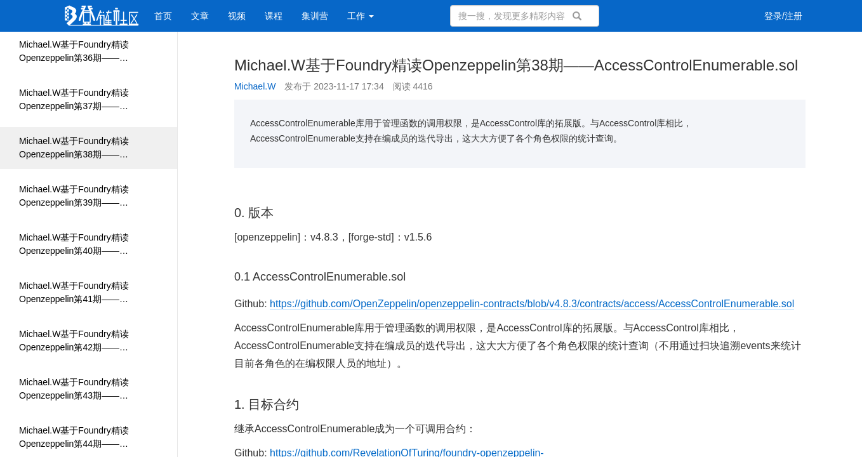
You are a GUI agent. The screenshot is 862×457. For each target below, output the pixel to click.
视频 (237, 16)
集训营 (315, 16)
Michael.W (254, 86)
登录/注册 (783, 16)
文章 (200, 16)
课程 (273, 16)
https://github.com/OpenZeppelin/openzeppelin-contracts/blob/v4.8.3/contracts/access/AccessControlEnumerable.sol (532, 303)
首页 (163, 16)
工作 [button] (360, 16)
